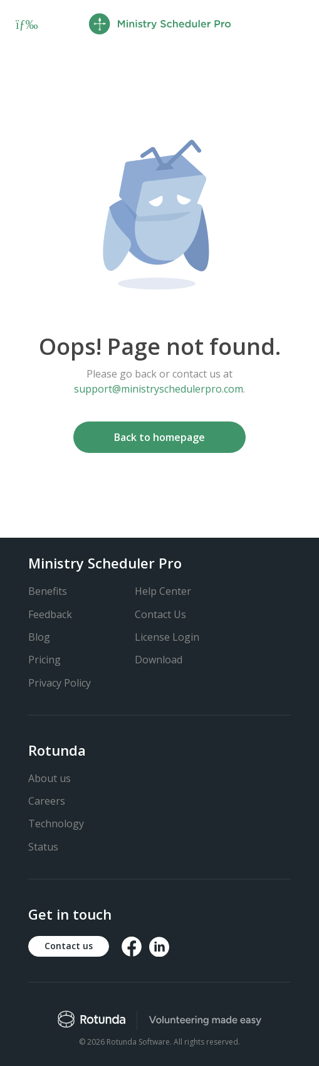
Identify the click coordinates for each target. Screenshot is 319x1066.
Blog (39, 637)
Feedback (50, 614)
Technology (56, 823)
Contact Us (160, 614)
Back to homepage (159, 437)
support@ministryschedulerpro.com (158, 389)
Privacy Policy (59, 683)
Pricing (44, 659)
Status (43, 847)
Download (158, 659)
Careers (46, 801)
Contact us (68, 946)
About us (49, 778)
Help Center (163, 591)
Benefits (47, 591)
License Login (167, 637)
